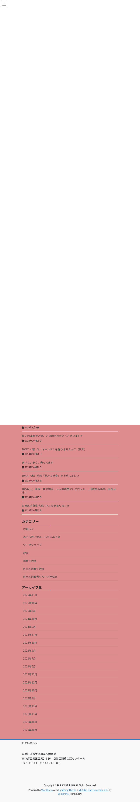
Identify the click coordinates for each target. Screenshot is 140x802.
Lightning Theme (67, 789)
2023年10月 (30, 642)
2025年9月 (29, 611)
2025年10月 (30, 603)
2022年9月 (29, 698)
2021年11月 (30, 714)
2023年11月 (30, 635)
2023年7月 (29, 658)
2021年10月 (30, 722)
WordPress (47, 789)
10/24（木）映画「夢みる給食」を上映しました (50, 476)
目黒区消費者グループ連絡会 (40, 577)
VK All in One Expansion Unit (94, 789)
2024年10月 (30, 619)
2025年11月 (30, 595)
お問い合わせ (30, 743)
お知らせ (28, 529)
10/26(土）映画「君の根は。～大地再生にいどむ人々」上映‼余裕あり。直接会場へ (69, 490)
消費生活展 (29, 561)
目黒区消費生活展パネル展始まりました (45, 505)
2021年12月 (30, 706)
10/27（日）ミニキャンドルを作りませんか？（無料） (54, 449)
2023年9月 (29, 650)
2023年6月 (29, 666)
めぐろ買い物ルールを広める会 (41, 537)
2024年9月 (29, 627)
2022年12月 (30, 674)
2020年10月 (30, 730)
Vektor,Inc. (63, 793)
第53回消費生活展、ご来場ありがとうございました (52, 436)
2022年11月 (30, 682)
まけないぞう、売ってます (37, 462)
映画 (25, 553)
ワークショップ (32, 545)
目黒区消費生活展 (33, 569)
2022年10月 (30, 690)
